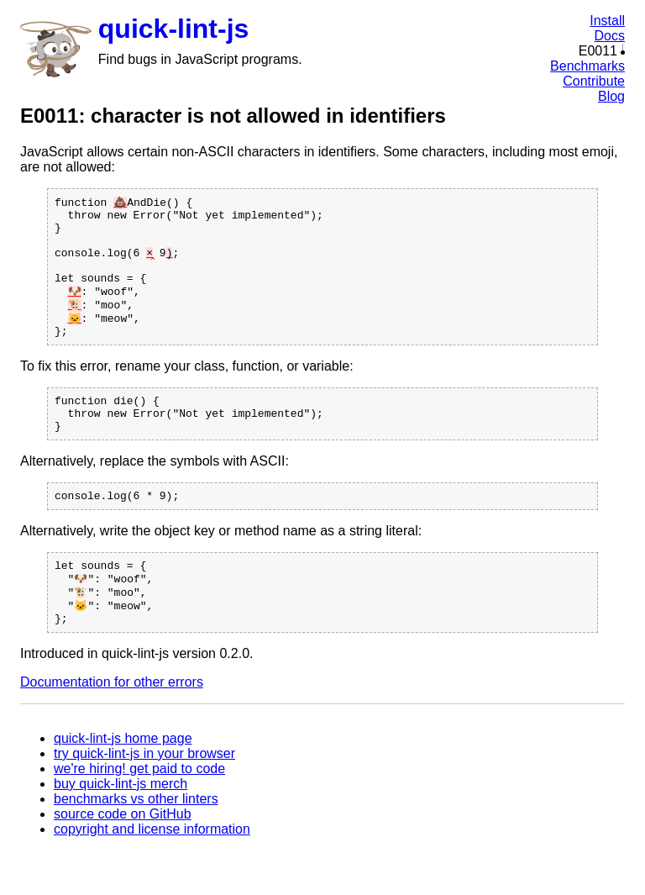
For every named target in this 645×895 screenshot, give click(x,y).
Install (607, 20)
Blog (611, 96)
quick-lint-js (173, 28)
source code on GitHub (122, 858)
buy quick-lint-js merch (120, 828)
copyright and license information (152, 873)
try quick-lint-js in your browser (144, 798)
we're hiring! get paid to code (139, 813)
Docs (610, 36)
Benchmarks (587, 66)
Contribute (594, 81)
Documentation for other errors (111, 726)
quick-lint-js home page (123, 783)
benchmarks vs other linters (136, 843)
